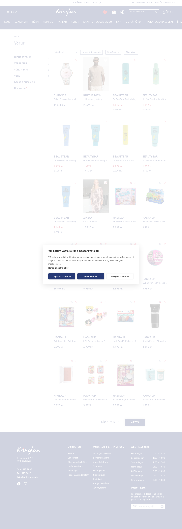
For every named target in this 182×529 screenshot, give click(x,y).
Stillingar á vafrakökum (120, 276)
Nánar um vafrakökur (58, 268)
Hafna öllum (90, 276)
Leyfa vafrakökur (62, 276)
